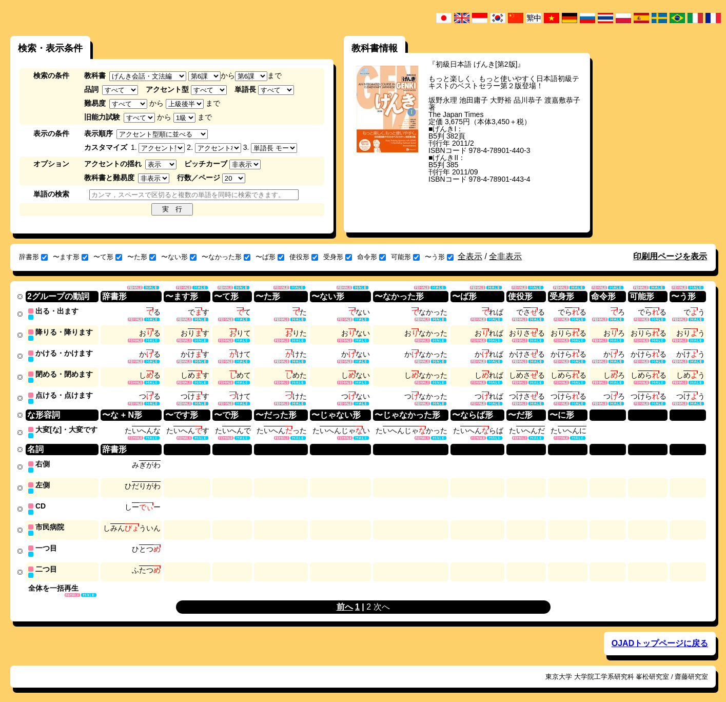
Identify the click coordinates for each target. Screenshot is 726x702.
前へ (345, 600)
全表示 (470, 256)
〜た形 (141, 257)
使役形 (303, 257)
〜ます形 (70, 257)
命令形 (371, 257)
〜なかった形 (226, 257)
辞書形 (33, 257)
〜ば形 (270, 257)
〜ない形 (179, 257)
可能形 (405, 257)
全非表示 (505, 256)
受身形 (337, 257)
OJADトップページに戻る (660, 637)
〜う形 (439, 257)
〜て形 (107, 257)
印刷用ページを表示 (670, 256)
